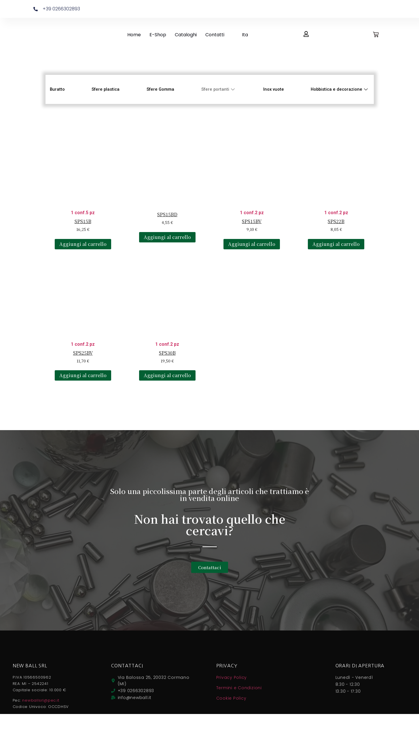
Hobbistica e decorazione (339, 89)
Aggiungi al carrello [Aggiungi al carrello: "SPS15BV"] (251, 244)
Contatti (214, 34)
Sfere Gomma (160, 89)
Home (134, 34)
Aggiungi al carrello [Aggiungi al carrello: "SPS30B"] (167, 375)
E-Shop (157, 34)
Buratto (57, 89)
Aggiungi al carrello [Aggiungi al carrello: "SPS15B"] (83, 244)
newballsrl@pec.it (40, 700)
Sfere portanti (218, 89)
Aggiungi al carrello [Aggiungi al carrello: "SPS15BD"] (167, 237)
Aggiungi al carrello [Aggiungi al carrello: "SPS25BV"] (83, 375)
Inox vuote (272, 89)
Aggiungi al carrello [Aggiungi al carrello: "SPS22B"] (336, 244)
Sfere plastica (105, 89)
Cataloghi (186, 34)
